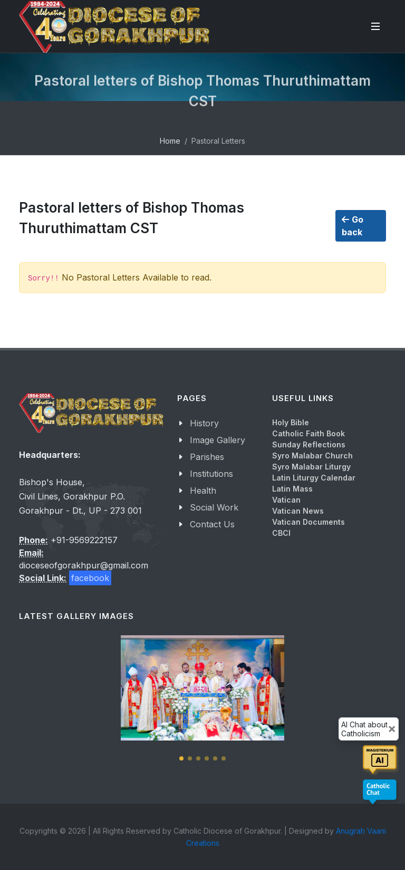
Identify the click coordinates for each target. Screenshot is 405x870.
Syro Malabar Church (312, 455)
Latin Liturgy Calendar (313, 477)
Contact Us (212, 524)
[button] (181, 758)
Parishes (207, 457)
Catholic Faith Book (308, 433)
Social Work (214, 507)
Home (170, 140)
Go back (352, 225)
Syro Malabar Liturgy (311, 466)
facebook (90, 578)
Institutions (211, 473)
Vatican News (298, 510)
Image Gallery (217, 440)
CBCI (281, 532)
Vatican (286, 499)
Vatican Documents (308, 521)
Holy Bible (290, 422)
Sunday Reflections (308, 444)
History (204, 423)
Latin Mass (292, 488)
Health (203, 490)
